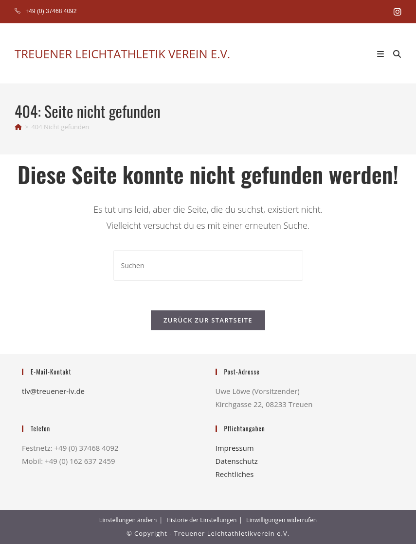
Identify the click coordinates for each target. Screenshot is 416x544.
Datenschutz (237, 461)
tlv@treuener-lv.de (53, 391)
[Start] (18, 126)
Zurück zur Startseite (208, 320)
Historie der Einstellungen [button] (201, 520)
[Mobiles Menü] (381, 53)
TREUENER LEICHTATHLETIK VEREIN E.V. (122, 54)
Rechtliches (235, 474)
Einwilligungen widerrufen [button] (281, 520)
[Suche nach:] (393, 53)
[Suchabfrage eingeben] (208, 265)
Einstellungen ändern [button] (128, 520)
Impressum (235, 448)
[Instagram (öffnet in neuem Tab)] (396, 12)
